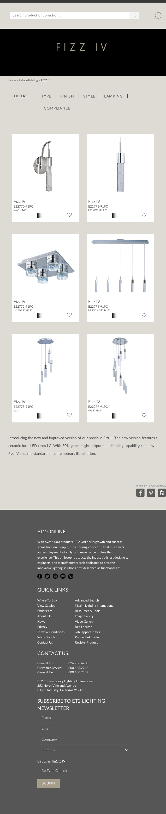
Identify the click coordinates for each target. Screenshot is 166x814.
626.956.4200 (78, 663)
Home (12, 80)
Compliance (57, 108)
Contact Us (45, 642)
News (41, 621)
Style (89, 96)
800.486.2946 (78, 667)
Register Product (86, 642)
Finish (67, 96)
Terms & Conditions (50, 632)
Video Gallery (84, 621)
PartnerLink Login (87, 637)
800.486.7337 (78, 672)
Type (46, 96)
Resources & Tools (87, 610)
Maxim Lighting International (94, 605)
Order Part (44, 610)
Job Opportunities (87, 632)
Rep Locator (83, 626)
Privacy (42, 626)
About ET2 (44, 616)
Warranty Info (46, 637)
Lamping (113, 96)
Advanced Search (87, 600)
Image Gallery (84, 616)
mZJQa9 (58, 761)
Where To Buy (47, 600)
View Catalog (46, 605)
